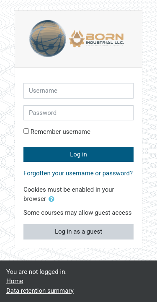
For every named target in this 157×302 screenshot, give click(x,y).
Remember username (60, 131)
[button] (53, 199)
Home (14, 281)
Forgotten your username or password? (78, 173)
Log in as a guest (78, 231)
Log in (78, 154)
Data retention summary (40, 290)
